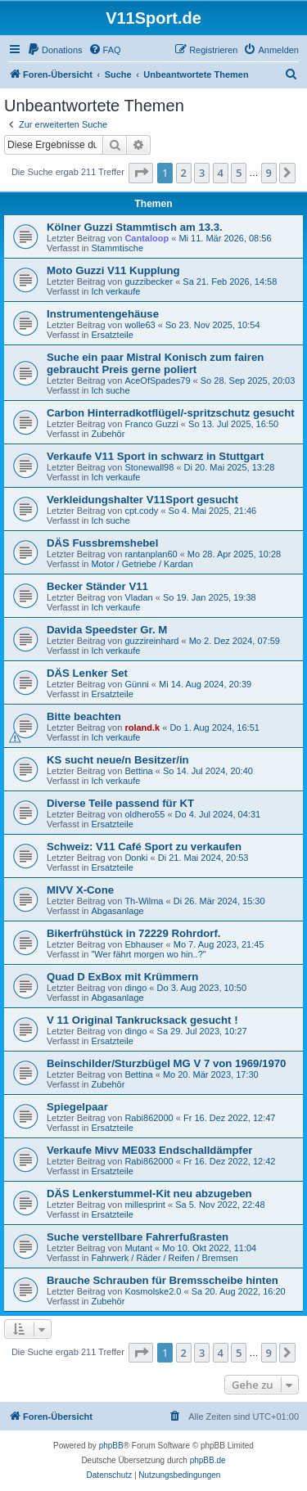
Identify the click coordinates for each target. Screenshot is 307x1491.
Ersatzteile (112, 335)
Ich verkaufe (115, 291)
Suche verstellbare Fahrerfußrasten (137, 1237)
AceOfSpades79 (157, 380)
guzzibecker (148, 281)
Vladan (138, 597)
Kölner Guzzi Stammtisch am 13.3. (135, 227)
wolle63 (139, 325)
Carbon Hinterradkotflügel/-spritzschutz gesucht (171, 413)
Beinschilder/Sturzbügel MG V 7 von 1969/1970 (166, 1063)
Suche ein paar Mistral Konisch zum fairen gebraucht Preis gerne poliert (155, 363)
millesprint (144, 1204)
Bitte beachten (84, 716)
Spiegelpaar (77, 1107)
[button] (141, 172)
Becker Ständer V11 (97, 586)
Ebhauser (143, 944)
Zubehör (107, 434)
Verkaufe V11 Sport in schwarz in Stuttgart (155, 456)
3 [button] (202, 172)
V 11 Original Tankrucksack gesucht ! (142, 1020)
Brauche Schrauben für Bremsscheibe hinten (162, 1280)
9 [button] (269, 172)
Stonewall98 (149, 467)
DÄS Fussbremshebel (102, 543)
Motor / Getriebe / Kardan (141, 564)
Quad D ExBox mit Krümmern (122, 977)
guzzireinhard (151, 641)
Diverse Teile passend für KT (120, 803)
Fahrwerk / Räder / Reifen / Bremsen (164, 1258)
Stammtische (117, 248)
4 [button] (220, 172)
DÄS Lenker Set (87, 673)
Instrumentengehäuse (103, 314)
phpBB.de (208, 1460)
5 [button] (239, 172)
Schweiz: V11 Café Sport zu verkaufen (144, 846)
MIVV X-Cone (80, 890)
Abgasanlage (117, 911)
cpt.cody (141, 511)
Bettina (138, 771)
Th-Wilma (143, 901)
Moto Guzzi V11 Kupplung (113, 270)
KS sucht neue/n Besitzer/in (118, 760)
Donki (135, 858)
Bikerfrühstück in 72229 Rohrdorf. (134, 933)
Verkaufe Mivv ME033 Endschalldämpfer (149, 1150)
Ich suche (110, 390)
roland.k (142, 727)
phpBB (111, 1445)
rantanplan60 (150, 554)
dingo (135, 988)
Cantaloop (146, 238)
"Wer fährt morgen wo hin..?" (148, 954)
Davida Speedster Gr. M (107, 630)
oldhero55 (144, 814)
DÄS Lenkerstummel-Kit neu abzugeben (149, 1193)
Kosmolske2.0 (152, 1291)
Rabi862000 (148, 1118)
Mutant (138, 1248)
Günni (136, 684)
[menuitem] (55, 50)
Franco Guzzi (151, 424)
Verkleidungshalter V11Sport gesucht (142, 499)
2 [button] (184, 172)
